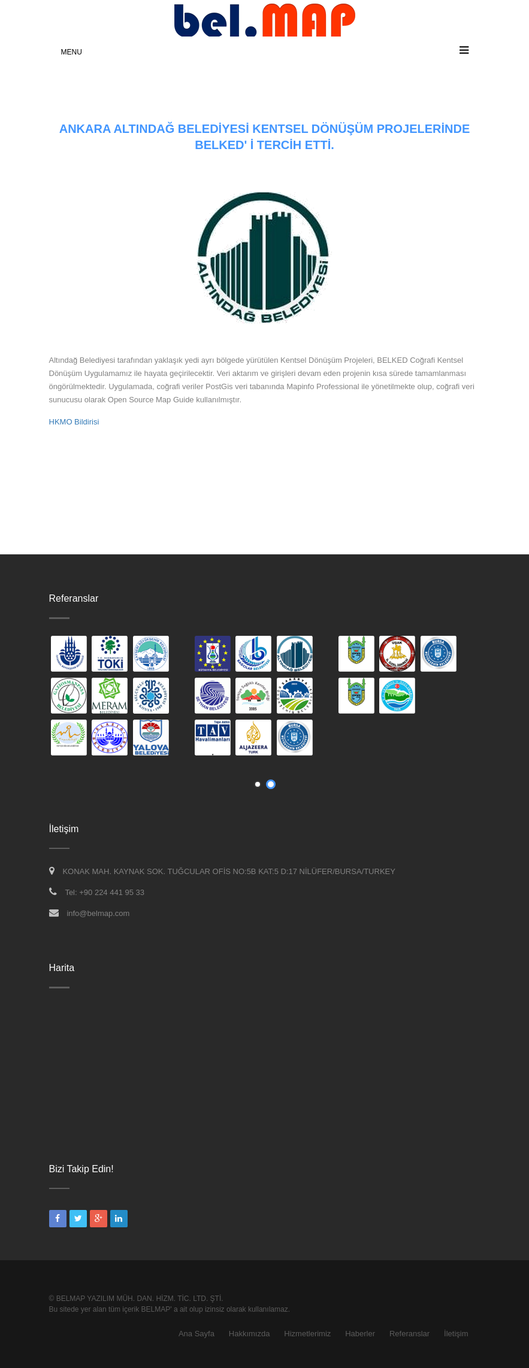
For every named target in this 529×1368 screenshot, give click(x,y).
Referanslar (409, 1333)
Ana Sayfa (196, 1333)
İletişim (456, 1333)
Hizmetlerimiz (307, 1333)
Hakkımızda (249, 1333)
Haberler (360, 1333)
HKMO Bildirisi (74, 421)
